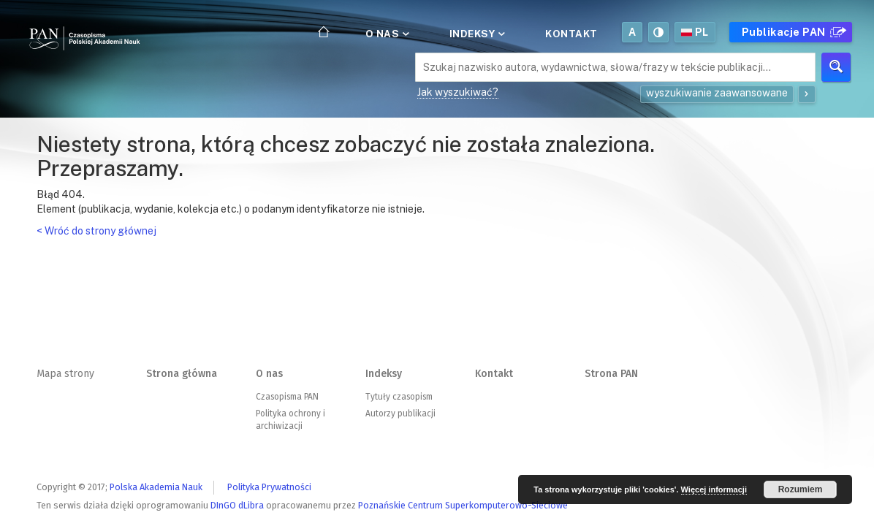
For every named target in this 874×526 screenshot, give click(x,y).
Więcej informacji (714, 489)
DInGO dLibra (237, 505)
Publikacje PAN (792, 32)
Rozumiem (800, 489)
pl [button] (695, 32)
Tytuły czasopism (399, 397)
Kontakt (571, 33)
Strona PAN (611, 373)
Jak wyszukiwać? (457, 92)
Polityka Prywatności (269, 486)
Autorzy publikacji (400, 413)
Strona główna (181, 373)
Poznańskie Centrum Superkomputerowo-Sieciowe (463, 505)
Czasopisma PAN (287, 397)
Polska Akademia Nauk (156, 486)
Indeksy (476, 33)
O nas (386, 33)
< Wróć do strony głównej (96, 231)
